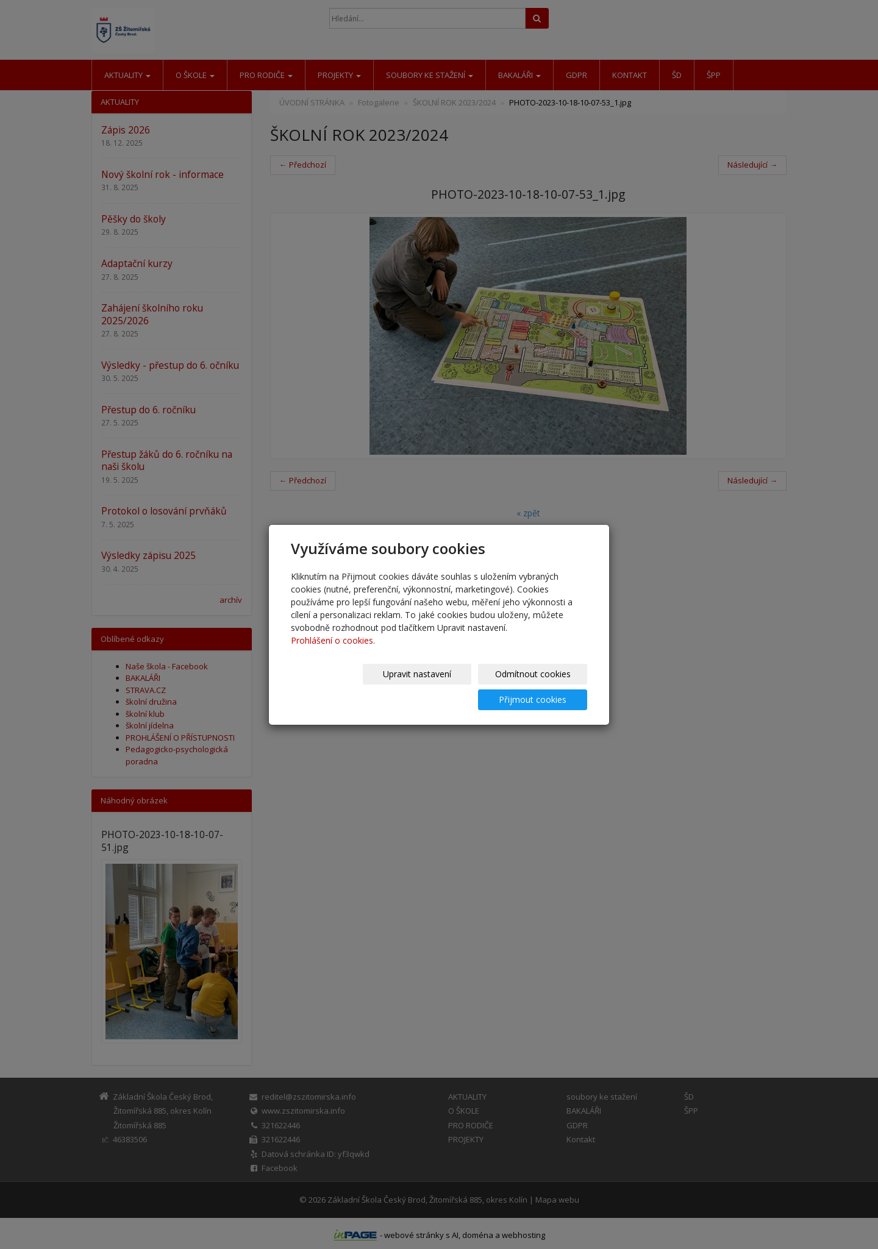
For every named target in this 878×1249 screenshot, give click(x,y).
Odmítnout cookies (441, 686)
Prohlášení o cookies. (333, 653)
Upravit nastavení (341, 686)
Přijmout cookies (540, 686)
